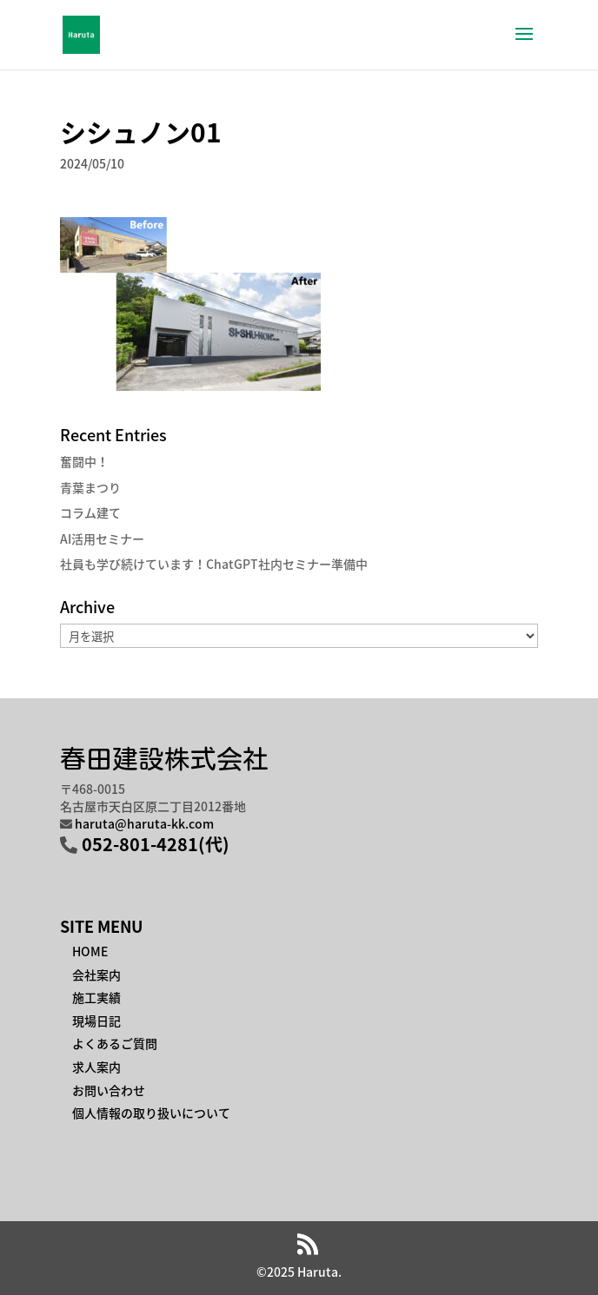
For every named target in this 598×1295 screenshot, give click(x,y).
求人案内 (96, 1066)
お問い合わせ (108, 1090)
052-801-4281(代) (155, 843)
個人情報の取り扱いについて (151, 1112)
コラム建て (90, 512)
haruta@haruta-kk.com (144, 823)
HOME (90, 951)
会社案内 (96, 974)
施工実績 (96, 997)
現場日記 (96, 1020)
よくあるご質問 (114, 1043)
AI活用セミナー (102, 538)
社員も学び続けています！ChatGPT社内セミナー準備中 (214, 563)
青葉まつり (90, 487)
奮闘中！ (84, 461)
